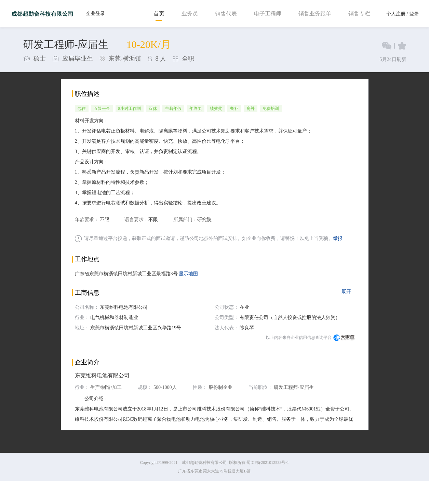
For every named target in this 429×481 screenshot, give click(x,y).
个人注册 (395, 13)
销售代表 (226, 13)
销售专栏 (359, 13)
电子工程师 (267, 13)
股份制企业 (220, 387)
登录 (414, 13)
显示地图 (188, 273)
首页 (158, 13)
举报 (338, 238)
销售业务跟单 (314, 13)
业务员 (190, 13)
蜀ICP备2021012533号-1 (267, 462)
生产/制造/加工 (106, 387)
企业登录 (95, 13)
